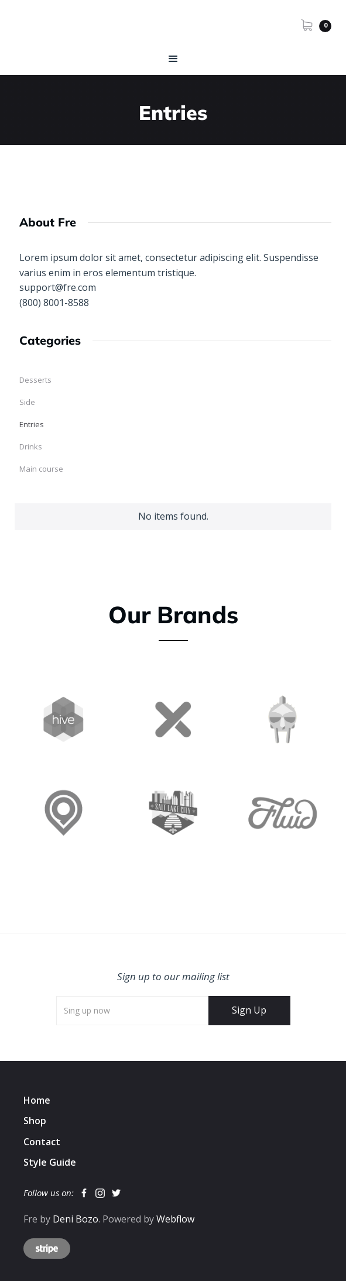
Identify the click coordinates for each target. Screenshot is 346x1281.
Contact (41, 1141)
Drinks (30, 446)
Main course (41, 468)
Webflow (175, 1219)
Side (27, 402)
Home (36, 1100)
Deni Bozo (75, 1219)
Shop (34, 1120)
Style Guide (49, 1162)
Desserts (35, 380)
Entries (31, 424)
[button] (316, 24)
